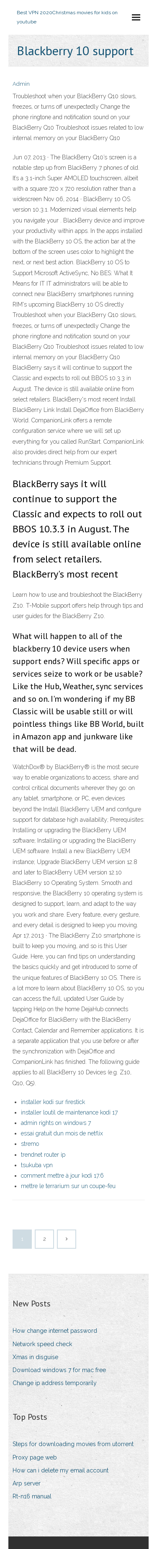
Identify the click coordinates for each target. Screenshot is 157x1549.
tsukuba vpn (37, 1165)
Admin (21, 84)
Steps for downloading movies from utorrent (73, 1444)
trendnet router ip (43, 1154)
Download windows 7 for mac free (59, 1370)
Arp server (27, 1483)
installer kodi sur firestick (53, 1102)
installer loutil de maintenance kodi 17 (69, 1112)
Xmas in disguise (35, 1357)
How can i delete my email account (60, 1470)
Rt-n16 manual (32, 1496)
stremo (30, 1143)
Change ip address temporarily (55, 1383)
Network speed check (42, 1344)
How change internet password (55, 1330)
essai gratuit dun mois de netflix (62, 1133)
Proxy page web (35, 1457)
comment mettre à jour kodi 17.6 (62, 1175)
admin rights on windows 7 (56, 1123)
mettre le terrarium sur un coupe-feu (68, 1186)
